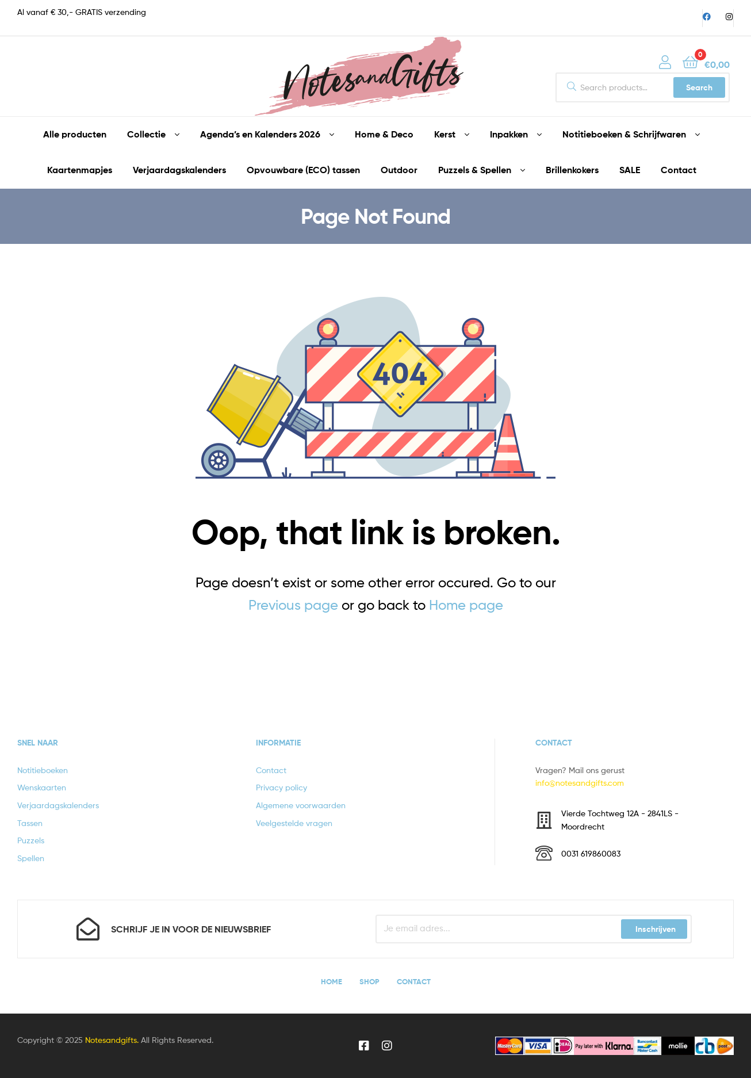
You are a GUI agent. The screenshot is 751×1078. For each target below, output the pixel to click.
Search (699, 87)
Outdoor (399, 169)
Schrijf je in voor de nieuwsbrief (191, 929)
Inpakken (509, 134)
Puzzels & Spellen (474, 169)
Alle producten (74, 134)
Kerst (444, 134)
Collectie (146, 134)
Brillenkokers (572, 169)
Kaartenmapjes (79, 169)
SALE (629, 169)
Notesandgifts (111, 1040)
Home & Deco (384, 134)
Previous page (293, 605)
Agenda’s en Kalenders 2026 (260, 134)
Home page (466, 605)
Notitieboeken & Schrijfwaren (624, 134)
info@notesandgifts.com (579, 783)
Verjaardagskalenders (179, 169)
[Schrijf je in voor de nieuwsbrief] (87, 929)
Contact (678, 169)
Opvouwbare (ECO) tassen (303, 169)
